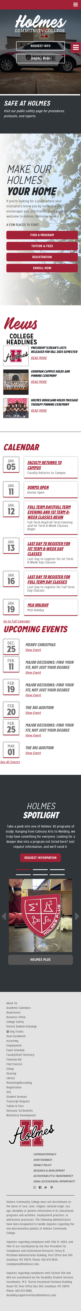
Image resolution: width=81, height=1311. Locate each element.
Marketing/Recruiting (19, 1083)
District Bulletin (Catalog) (21, 1026)
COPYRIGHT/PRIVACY (44, 1154)
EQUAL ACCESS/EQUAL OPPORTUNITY (54, 1181)
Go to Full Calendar (16, 621)
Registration (42, 257)
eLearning (12, 1041)
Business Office (16, 1017)
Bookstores (13, 1012)
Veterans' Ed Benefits (19, 1111)
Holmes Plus (40, 959)
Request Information (40, 857)
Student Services (16, 1097)
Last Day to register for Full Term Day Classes (48, 579)
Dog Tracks (15, 1031)
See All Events (10, 762)
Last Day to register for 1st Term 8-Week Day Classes (48, 548)
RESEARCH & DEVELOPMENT (49, 1170)
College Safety (15, 1022)
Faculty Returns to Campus (44, 465)
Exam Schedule (15, 1050)
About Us (11, 1003)
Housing (11, 1073)
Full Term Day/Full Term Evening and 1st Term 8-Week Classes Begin (48, 512)
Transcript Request (18, 1101)
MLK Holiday (37, 605)
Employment (14, 1045)
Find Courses (14, 1064)
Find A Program (42, 235)
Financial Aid (13, 1059)
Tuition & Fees (42, 246)
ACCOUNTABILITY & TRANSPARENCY (53, 1176)
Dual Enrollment (16, 1036)
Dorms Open (38, 487)
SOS (8, 1092)
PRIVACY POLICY (42, 1165)
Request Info (40, 46)
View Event (33, 650)
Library (10, 1078)
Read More (39, 358)
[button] (23, 869)
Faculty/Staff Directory (20, 1055)
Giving (10, 1069)
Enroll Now (40, 58)
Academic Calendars (18, 1008)
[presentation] (3, 917)
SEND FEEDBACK (42, 1160)
